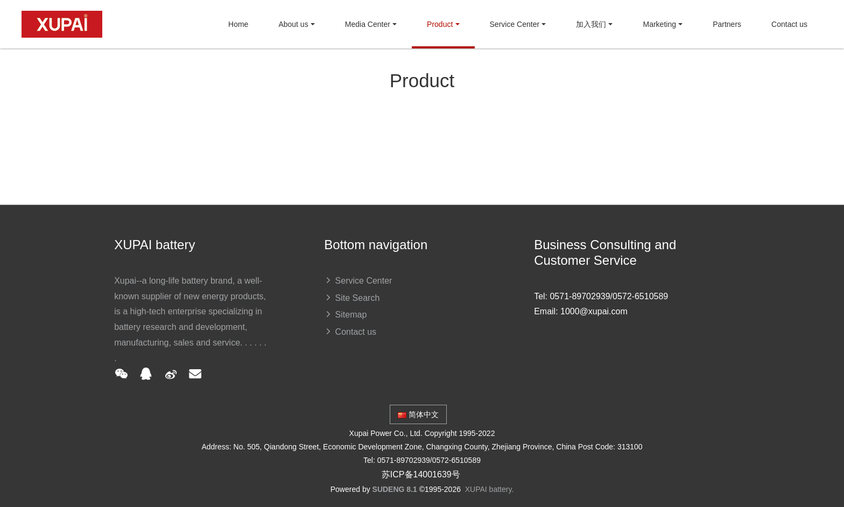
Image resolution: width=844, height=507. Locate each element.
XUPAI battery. (489, 489)
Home (238, 24)
